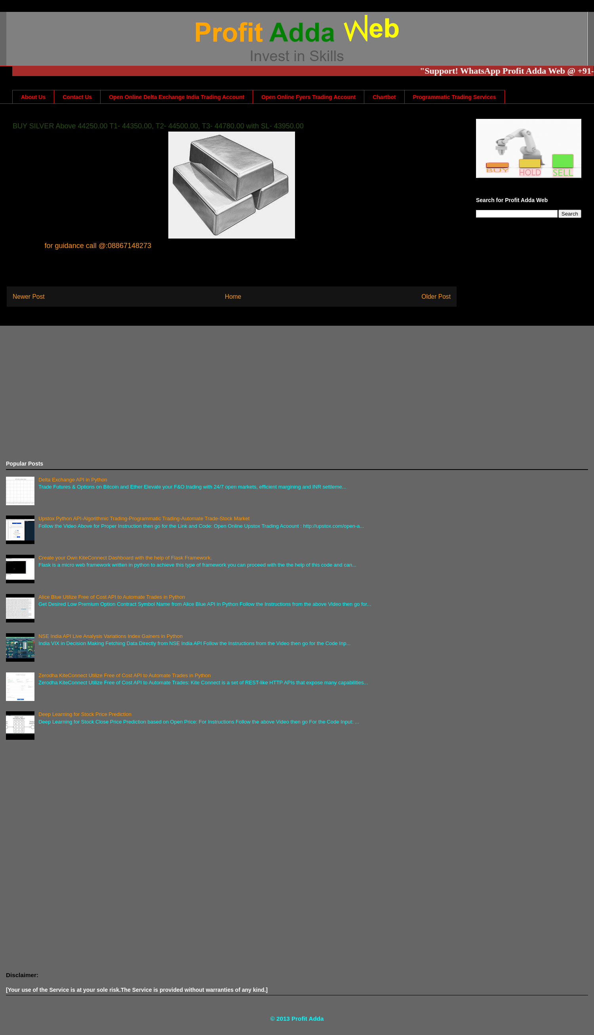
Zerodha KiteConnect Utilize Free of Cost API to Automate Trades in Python (124, 675)
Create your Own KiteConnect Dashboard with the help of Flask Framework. (125, 558)
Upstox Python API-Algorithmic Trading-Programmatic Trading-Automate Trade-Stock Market (143, 518)
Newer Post (29, 296)
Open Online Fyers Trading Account (308, 97)
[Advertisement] (243, 393)
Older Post (436, 296)
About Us (33, 97)
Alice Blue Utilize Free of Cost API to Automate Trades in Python (111, 597)
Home (233, 296)
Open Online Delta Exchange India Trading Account (176, 97)
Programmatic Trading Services (454, 97)
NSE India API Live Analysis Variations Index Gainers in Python (110, 636)
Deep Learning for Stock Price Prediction (84, 714)
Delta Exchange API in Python (72, 480)
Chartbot (384, 97)
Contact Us (77, 97)
